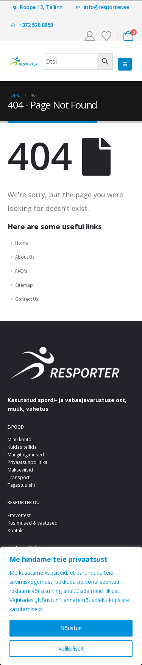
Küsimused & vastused (33, 523)
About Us (25, 257)
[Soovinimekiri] (106, 36)
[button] (125, 64)
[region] (71, 606)
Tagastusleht (21, 485)
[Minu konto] (89, 36)
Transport (19, 477)
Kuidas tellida (22, 447)
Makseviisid (20, 470)
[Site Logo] (23, 61)
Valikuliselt (71, 648)
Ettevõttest (19, 515)
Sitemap (24, 285)
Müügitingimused (26, 454)
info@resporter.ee (102, 7)
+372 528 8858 (32, 24)
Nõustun (71, 628)
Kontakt (16, 530)
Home (21, 243)
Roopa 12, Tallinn (38, 7)
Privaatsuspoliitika (27, 462)
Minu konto (19, 439)
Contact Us (27, 299)
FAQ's (21, 271)
